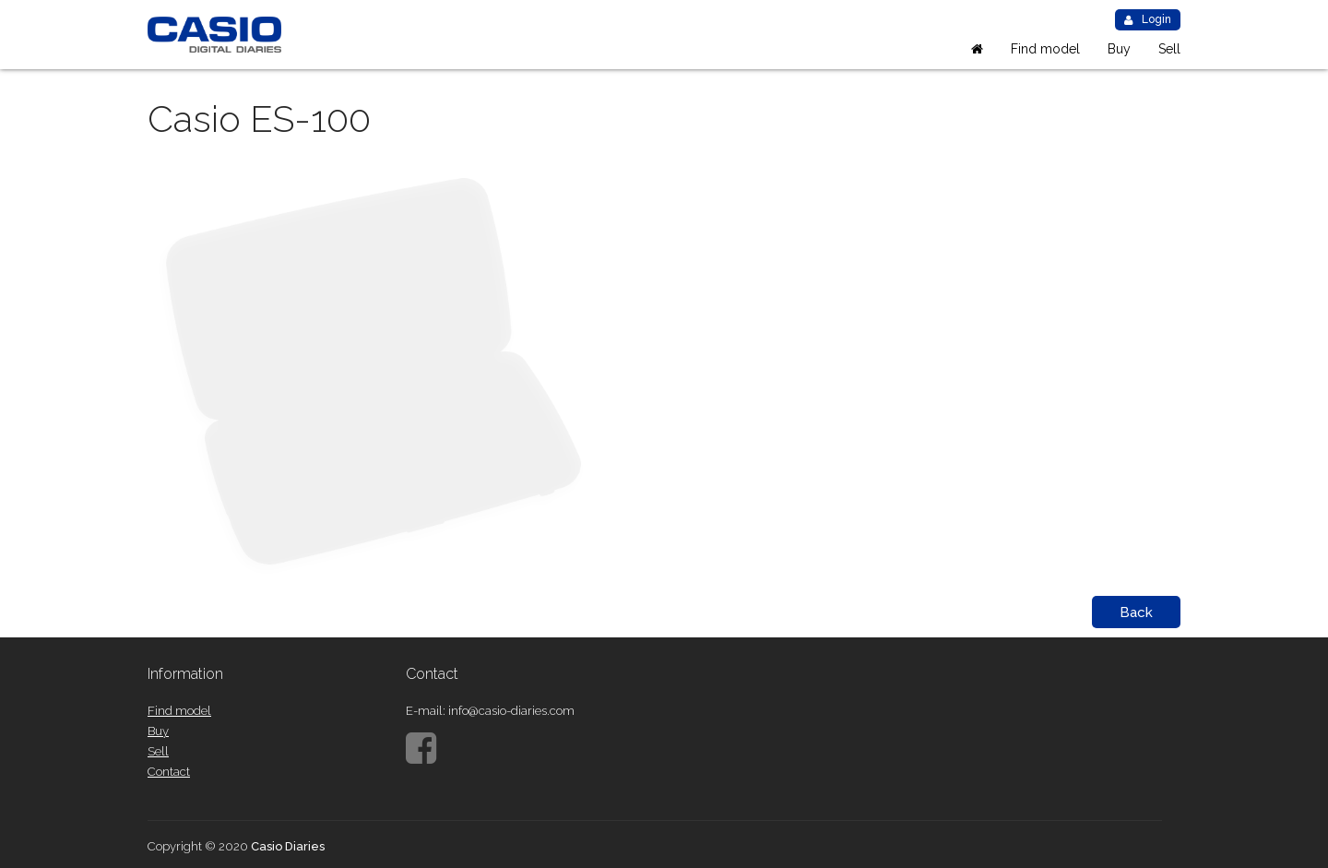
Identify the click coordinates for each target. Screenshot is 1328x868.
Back (1136, 612)
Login (1147, 19)
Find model (1045, 49)
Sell (1169, 49)
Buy (1119, 49)
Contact (169, 772)
